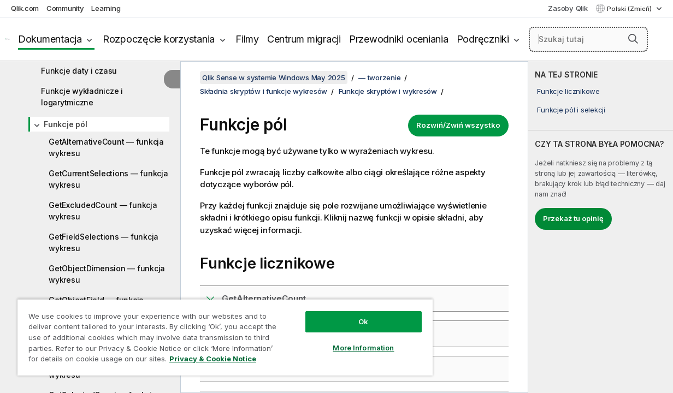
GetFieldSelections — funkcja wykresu (103, 242)
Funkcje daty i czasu (79, 70)
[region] (212, 333)
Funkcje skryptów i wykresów (388, 91)
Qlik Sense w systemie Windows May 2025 (273, 77)
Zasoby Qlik (567, 8)
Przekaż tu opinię (573, 218)
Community (65, 8)
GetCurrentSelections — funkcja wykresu (108, 179)
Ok (342, 313)
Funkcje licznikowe (568, 91)
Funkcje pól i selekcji (571, 109)
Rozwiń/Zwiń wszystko (458, 125)
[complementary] (600, 227)
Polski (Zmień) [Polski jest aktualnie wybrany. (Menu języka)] (630, 9)
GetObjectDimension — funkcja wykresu (107, 274)
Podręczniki (483, 39)
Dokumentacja (50, 39)
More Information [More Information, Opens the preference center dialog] (342, 339)
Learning (105, 8)
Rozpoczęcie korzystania (159, 39)
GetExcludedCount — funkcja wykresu (103, 210)
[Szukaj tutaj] (588, 39)
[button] (633, 38)
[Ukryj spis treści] (172, 79)
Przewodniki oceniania (398, 39)
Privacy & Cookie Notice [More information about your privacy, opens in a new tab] (92, 360)
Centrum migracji (304, 39)
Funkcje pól (65, 124)
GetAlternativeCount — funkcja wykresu (106, 147)
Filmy (247, 39)
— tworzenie (379, 77)
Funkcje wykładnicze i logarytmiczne (82, 96)
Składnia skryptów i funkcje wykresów (263, 91)
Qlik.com (25, 8)
